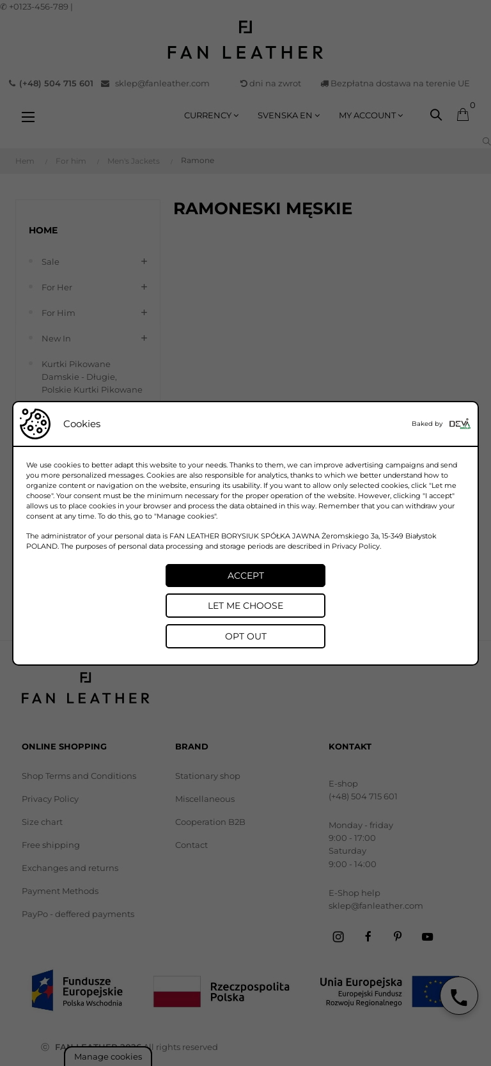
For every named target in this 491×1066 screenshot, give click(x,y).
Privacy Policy (356, 546)
